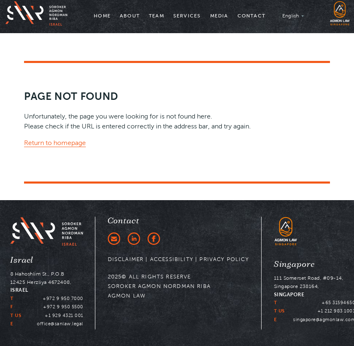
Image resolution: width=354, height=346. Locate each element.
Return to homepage (55, 143)
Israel (22, 260)
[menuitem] (102, 16)
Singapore (294, 264)
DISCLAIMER (126, 259)
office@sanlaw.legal (60, 324)
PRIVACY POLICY (223, 259)
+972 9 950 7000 (63, 298)
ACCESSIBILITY (171, 259)
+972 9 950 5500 (63, 307)
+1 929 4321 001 (64, 315)
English (290, 15)
